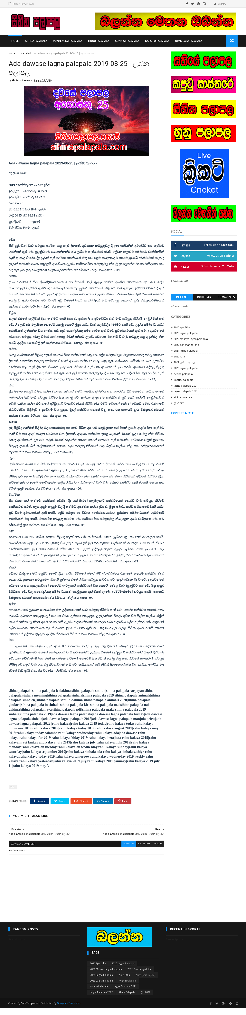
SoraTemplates (29, 1009)
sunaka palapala (127, 41)
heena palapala (183, 374)
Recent (182, 297)
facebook (141, 850)
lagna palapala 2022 (186, 391)
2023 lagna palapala (186, 368)
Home (15, 41)
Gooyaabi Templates (68, 1009)
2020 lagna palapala (67, 41)
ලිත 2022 (179, 403)
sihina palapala (36, 41)
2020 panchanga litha (186, 345)
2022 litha (179, 356)
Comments (226, 297)
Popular (204, 297)
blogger (125, 850)
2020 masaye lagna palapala (191, 339)
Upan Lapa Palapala (188, 41)
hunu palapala (98, 41)
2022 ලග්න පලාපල (184, 362)
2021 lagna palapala (186, 351)
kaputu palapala (157, 41)
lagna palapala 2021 (186, 386)
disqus (155, 850)
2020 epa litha (182, 327)
